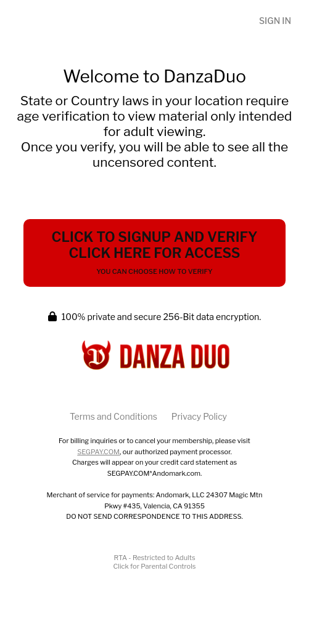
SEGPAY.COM (98, 451)
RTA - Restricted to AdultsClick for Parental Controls (154, 562)
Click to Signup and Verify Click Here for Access (155, 252)
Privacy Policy (199, 416)
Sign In (275, 20)
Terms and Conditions (113, 416)
